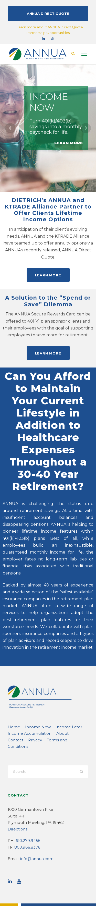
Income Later (60, 698)
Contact (70, 705)
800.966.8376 (26, 812)
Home (13, 698)
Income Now (33, 698)
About (54, 705)
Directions (16, 794)
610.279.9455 (27, 805)
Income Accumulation (26, 705)
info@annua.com (34, 824)
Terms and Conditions (43, 711)
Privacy (14, 711)
